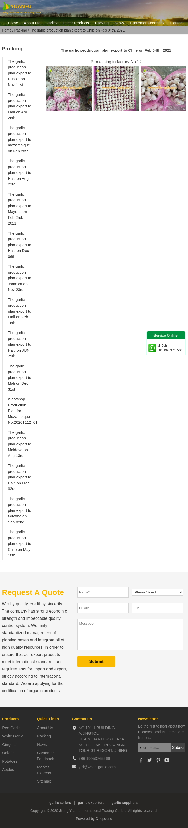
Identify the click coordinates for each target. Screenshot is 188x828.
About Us (32, 23)
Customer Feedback (147, 23)
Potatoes (9, 761)
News (119, 23)
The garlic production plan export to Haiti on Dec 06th (19, 245)
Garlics (52, 23)
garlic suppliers (124, 803)
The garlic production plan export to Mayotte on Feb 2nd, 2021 (19, 209)
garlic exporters (91, 803)
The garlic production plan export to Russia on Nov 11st (19, 73)
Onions (8, 752)
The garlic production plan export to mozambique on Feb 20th (19, 139)
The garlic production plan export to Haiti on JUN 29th (19, 344)
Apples (8, 769)
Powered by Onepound (94, 819)
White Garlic (12, 736)
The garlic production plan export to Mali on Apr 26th (19, 106)
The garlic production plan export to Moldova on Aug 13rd (19, 444)
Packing (102, 23)
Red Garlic (11, 727)
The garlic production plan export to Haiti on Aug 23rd (19, 172)
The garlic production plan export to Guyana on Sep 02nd (19, 510)
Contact (177, 23)
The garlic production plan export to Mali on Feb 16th (19, 311)
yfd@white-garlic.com (97, 766)
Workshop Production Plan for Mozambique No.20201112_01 (22, 410)
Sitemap (44, 781)
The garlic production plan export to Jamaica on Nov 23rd (19, 278)
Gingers (9, 744)
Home (13, 23)
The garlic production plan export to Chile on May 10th (19, 543)
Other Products (76, 23)
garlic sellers (60, 803)
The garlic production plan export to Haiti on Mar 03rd (19, 477)
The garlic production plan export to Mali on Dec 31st (19, 377)
